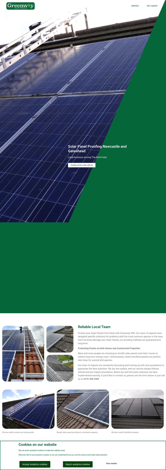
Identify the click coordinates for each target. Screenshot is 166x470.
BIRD (82, 6)
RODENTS (93, 6)
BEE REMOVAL (118, 6)
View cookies (111, 463)
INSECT (105, 6)
